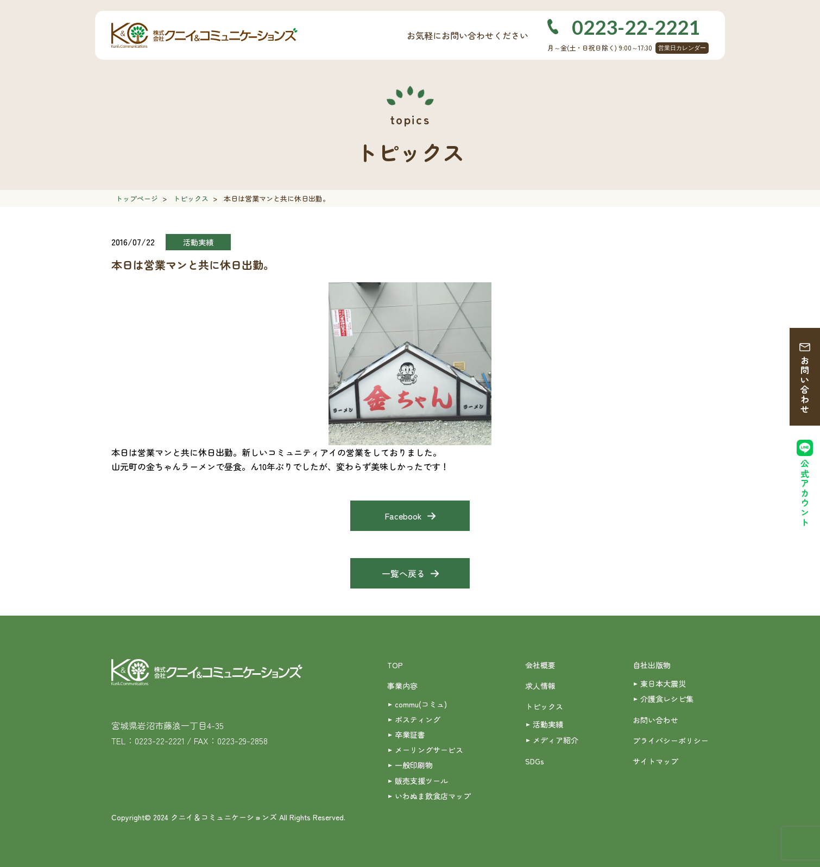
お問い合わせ (804, 385)
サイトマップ (655, 761)
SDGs (534, 761)
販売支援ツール (421, 780)
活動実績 (548, 724)
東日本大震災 (663, 683)
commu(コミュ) (421, 704)
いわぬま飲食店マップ (433, 795)
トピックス (191, 198)
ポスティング (417, 719)
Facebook (403, 515)
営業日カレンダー (682, 48)
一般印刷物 (414, 765)
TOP (395, 665)
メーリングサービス (429, 749)
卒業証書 (410, 734)
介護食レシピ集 (666, 698)
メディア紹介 (555, 740)
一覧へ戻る (403, 573)
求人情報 (540, 685)
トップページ (137, 198)
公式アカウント (804, 493)
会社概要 (540, 665)
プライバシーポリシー (671, 740)
